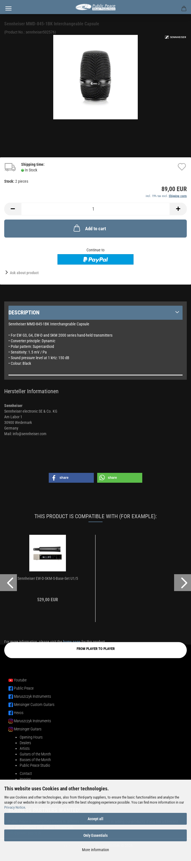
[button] (12, 209)
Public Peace (24, 688)
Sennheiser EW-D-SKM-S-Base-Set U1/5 (47, 578)
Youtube (20, 680)
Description (23, 312)
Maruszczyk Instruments (32, 696)
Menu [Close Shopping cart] (8, 8)
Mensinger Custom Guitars (34, 704)
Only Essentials (95, 835)
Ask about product (24, 272)
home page (72, 641)
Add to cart (89, 227)
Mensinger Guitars (27, 729)
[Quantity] (95, 209)
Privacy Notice (14, 807)
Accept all (95, 819)
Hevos (18, 712)
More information (95, 849)
